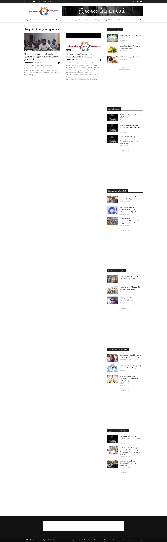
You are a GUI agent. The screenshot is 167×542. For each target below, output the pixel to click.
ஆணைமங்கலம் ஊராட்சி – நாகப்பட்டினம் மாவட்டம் (80, 55)
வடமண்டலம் (47, 20)
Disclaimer (114, 540)
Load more (124, 68)
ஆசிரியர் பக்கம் (77, 540)
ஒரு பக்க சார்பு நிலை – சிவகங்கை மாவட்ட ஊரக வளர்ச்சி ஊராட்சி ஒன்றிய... (129, 209)
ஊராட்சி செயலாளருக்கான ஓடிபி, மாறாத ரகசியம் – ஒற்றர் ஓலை (130, 127)
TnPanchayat (28, 62)
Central (68, 50)
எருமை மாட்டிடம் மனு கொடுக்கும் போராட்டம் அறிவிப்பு (128, 463)
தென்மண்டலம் (32, 20)
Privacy (106, 540)
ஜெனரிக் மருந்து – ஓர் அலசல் (130, 57)
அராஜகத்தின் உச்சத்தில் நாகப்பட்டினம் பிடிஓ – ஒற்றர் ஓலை (130, 438)
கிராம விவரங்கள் (97, 20)
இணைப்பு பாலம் (113, 20)
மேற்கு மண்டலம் (63, 20)
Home (26, 26)
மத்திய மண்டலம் (80, 20)
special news (28, 50)
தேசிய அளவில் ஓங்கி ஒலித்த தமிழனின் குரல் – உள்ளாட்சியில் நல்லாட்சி (41, 57)
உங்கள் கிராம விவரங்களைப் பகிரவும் (131, 540)
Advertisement (97, 540)
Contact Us (87, 540)
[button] (140, 20)
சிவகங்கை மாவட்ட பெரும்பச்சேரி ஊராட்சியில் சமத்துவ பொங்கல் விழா (129, 221)
